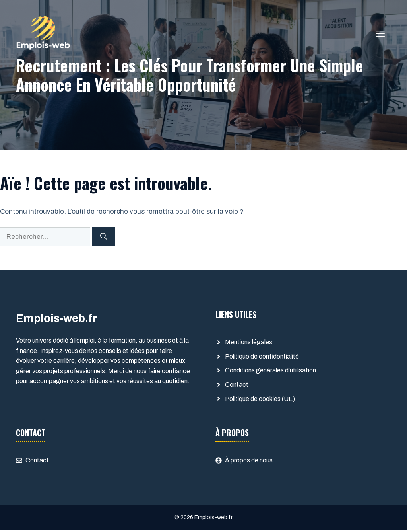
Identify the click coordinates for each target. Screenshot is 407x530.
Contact (236, 384)
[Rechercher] (103, 236)
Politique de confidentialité (262, 356)
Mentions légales (248, 342)
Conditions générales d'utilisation (270, 370)
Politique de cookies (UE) (260, 399)
